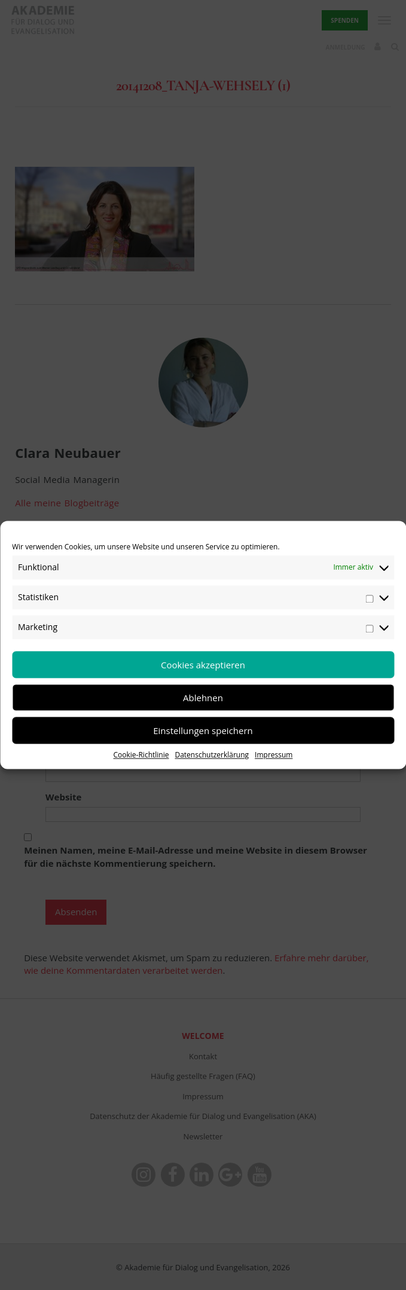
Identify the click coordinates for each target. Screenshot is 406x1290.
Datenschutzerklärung (212, 755)
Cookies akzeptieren (203, 665)
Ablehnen (203, 698)
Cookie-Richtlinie (141, 755)
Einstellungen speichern (203, 730)
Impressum (273, 755)
